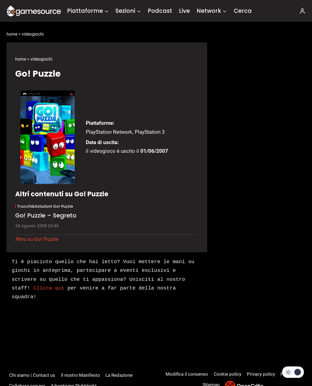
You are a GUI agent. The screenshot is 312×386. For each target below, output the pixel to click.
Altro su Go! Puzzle (36, 239)
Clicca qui (48, 288)
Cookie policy (227, 374)
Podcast (160, 11)
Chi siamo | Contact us (32, 375)
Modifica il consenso (187, 374)
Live (184, 11)
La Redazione (119, 375)
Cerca (243, 11)
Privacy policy (261, 374)
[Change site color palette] (293, 372)
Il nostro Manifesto (80, 375)
